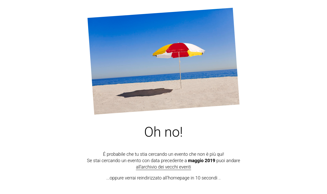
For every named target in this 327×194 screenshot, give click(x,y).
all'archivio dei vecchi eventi (163, 167)
